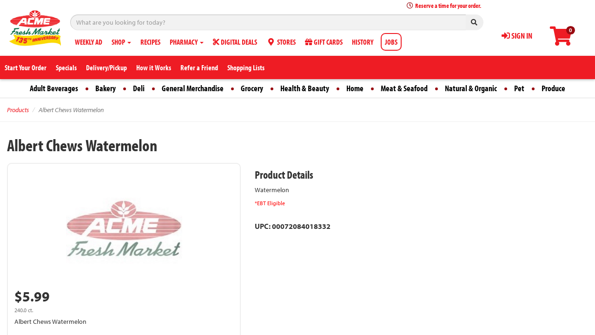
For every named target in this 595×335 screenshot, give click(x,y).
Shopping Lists (245, 67)
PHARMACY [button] (187, 42)
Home (355, 88)
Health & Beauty (304, 88)
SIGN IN (517, 35)
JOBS (391, 42)
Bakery (105, 88)
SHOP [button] (121, 42)
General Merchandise (193, 88)
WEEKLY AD (88, 42)
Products (18, 110)
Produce (553, 88)
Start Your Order (25, 67)
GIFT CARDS (324, 42)
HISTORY (362, 42)
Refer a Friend (199, 67)
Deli (139, 88)
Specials (66, 67)
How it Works (153, 67)
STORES (281, 42)
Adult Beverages (54, 88)
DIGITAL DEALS (235, 42)
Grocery (252, 88)
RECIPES (150, 42)
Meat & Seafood (404, 88)
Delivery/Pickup (106, 67)
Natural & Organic (471, 88)
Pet (519, 88)
